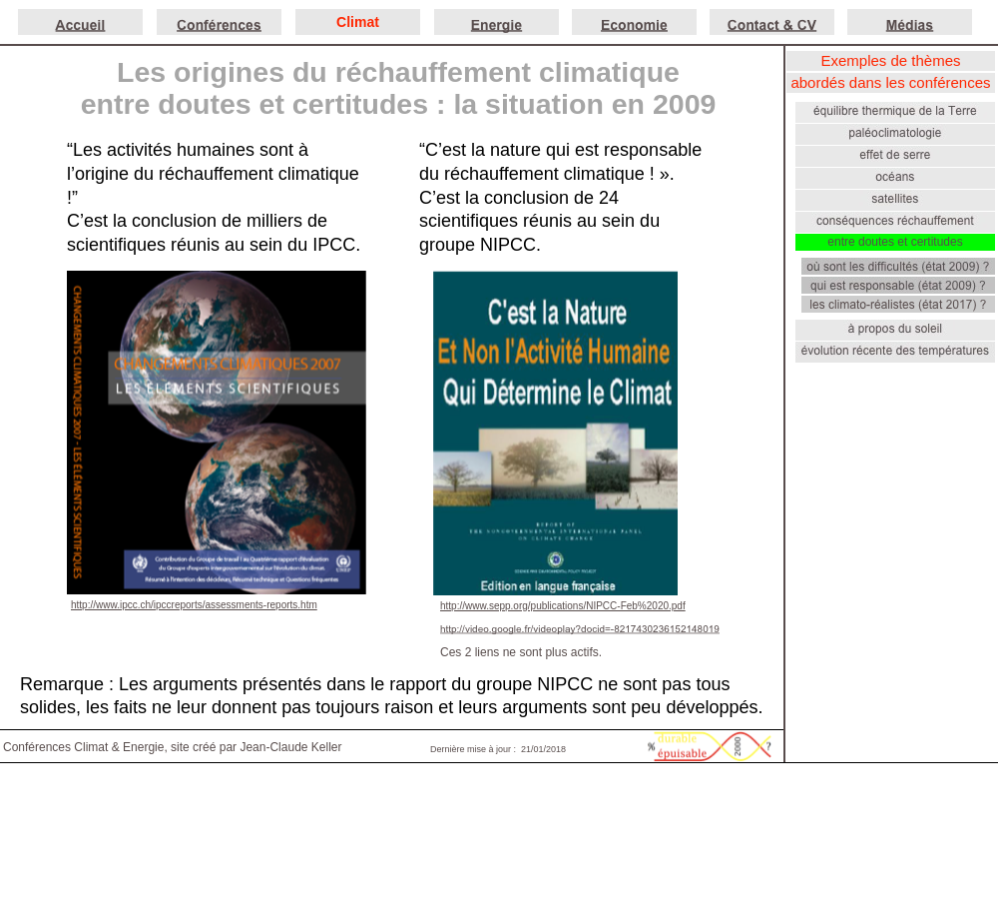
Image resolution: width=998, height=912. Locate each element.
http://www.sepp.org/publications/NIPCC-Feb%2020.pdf (563, 605)
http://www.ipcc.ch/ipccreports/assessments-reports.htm (194, 604)
